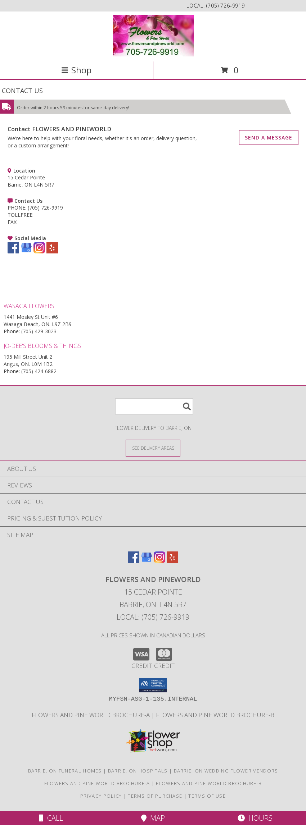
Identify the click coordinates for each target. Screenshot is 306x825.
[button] (153, 685)
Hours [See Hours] (255, 818)
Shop (76, 70)
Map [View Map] (153, 818)
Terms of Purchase (155, 796)
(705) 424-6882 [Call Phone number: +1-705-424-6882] (39, 371)
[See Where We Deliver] (153, 447)
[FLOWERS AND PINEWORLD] (153, 35)
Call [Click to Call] (51, 818)
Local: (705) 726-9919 (153, 617)
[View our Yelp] (52, 251)
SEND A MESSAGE (268, 137)
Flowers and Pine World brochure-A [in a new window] (91, 715)
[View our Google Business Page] (26, 251)
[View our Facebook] (13, 251)
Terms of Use (207, 796)
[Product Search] (154, 406)
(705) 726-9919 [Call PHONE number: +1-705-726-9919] (45, 207)
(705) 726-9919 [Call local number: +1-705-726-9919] (225, 5)
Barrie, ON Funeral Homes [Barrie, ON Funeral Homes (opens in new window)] (65, 770)
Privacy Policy (101, 796)
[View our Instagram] (39, 251)
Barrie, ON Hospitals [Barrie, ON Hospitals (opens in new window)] (138, 770)
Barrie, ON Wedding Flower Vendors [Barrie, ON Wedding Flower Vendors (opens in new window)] (226, 770)
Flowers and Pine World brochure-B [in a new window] (215, 715)
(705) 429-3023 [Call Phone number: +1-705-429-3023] (39, 331)
